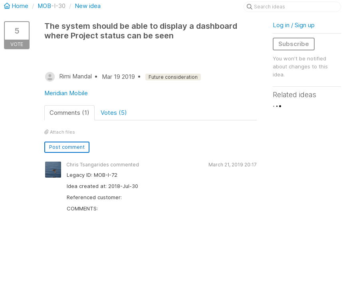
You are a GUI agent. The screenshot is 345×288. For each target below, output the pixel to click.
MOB (44, 6)
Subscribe (293, 44)
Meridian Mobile (66, 93)
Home (17, 6)
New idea (88, 6)
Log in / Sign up (294, 25)
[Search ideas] (292, 7)
